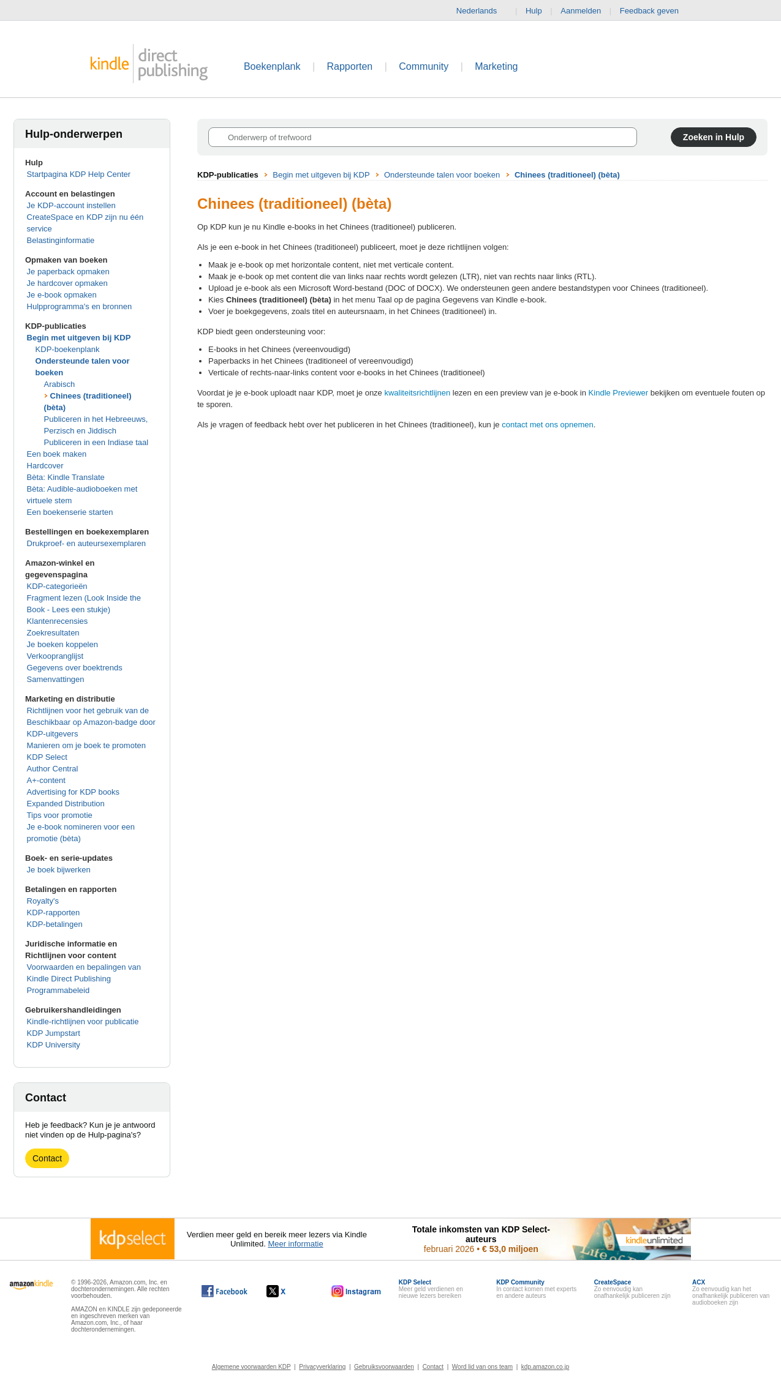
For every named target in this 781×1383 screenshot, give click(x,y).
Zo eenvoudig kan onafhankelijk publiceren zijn (632, 1289)
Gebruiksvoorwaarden (384, 1366)
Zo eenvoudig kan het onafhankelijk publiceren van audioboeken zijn (730, 1292)
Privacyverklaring (322, 1366)
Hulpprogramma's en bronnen (79, 306)
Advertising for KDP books (73, 791)
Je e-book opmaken (62, 294)
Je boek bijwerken (59, 869)
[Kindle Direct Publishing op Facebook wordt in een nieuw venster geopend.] (224, 1291)
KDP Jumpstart (53, 1033)
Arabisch (59, 384)
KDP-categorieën (57, 586)
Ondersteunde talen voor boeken (442, 174)
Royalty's (43, 900)
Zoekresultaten (53, 632)
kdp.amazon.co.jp (545, 1366)
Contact (47, 1158)
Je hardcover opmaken (67, 283)
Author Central (52, 768)
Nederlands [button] (481, 11)
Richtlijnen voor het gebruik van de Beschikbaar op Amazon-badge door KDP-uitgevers (91, 722)
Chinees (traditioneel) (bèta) (567, 174)
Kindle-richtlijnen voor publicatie (83, 1021)
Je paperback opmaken (68, 271)
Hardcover (45, 465)
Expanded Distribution (66, 803)
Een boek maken (57, 454)
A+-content (46, 780)
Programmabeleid (58, 990)
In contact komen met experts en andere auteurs (536, 1289)
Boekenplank (272, 66)
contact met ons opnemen (548, 424)
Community (423, 66)
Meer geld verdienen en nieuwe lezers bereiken (431, 1289)
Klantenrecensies (57, 621)
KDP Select (47, 757)
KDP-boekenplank (68, 349)
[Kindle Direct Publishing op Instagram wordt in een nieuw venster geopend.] (356, 1291)
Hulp (534, 10)
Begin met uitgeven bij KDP (79, 337)
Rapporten (350, 66)
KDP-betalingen (55, 924)
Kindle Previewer (619, 392)
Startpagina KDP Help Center (79, 174)
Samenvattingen (56, 679)
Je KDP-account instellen (71, 205)
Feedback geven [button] (655, 11)
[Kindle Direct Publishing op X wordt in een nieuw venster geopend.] (288, 1291)
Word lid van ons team (482, 1366)
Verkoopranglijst (55, 656)
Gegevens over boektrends (75, 667)
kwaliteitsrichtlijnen (417, 392)
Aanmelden (580, 10)
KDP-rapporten (53, 912)
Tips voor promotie (59, 815)
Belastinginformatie (61, 240)
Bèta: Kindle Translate (66, 477)
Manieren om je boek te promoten (86, 745)
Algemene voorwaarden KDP (251, 1366)
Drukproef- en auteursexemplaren (86, 543)
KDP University (53, 1044)
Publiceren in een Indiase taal (96, 442)
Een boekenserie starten (70, 512)
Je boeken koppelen (62, 644)
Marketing (496, 66)
